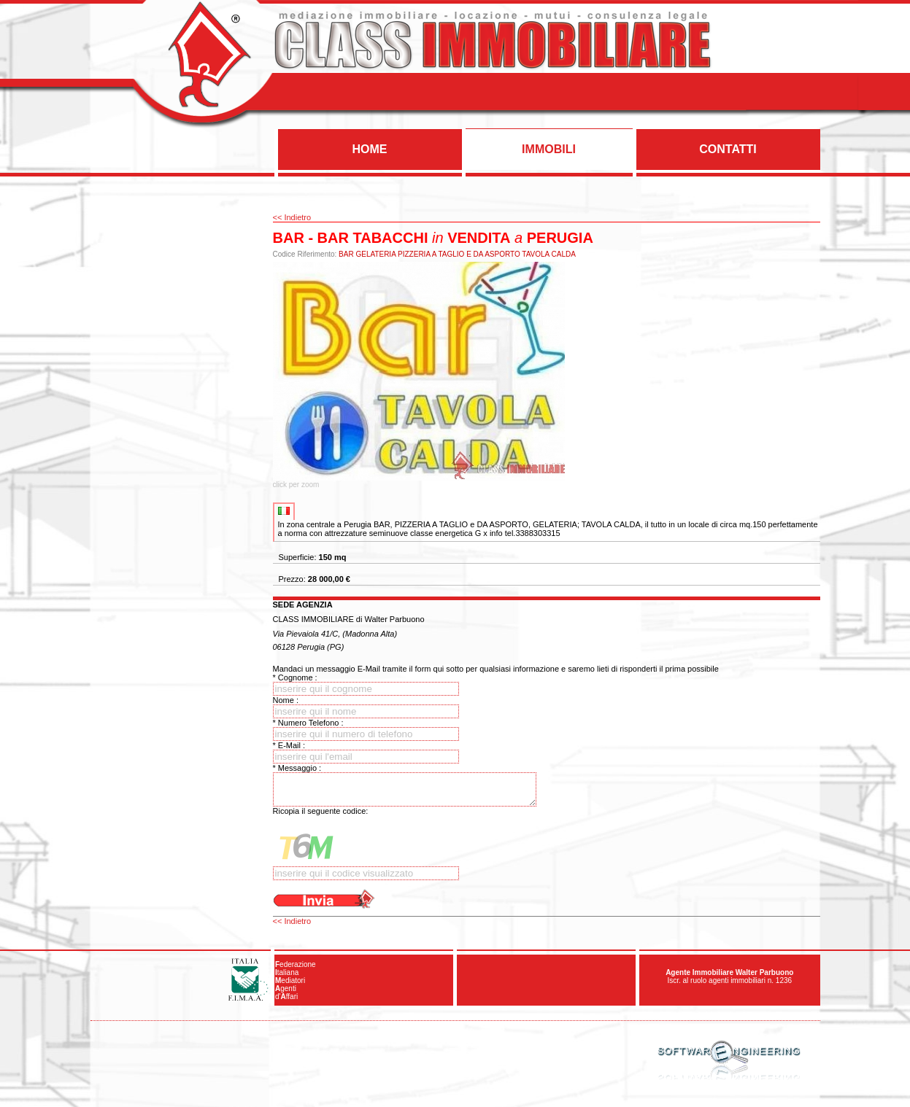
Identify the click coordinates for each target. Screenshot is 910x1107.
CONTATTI (728, 149)
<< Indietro (292, 217)
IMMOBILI (549, 149)
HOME (369, 149)
